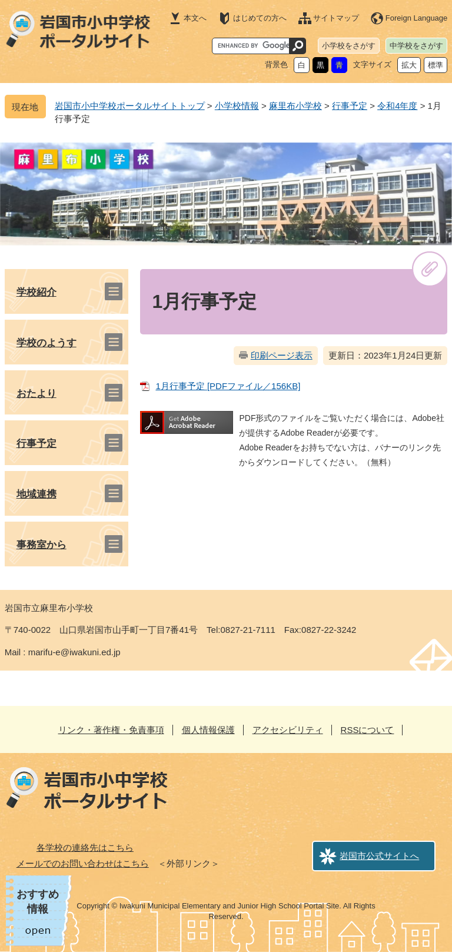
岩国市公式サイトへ (379, 856)
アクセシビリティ (287, 730)
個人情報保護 (208, 730)
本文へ (195, 18)
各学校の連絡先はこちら (85, 847)
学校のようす (46, 343)
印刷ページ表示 (282, 355)
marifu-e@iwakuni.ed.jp (74, 652)
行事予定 (349, 106)
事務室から (41, 544)
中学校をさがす (416, 45)
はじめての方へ (260, 18)
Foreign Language (416, 18)
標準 (435, 65)
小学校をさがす (348, 45)
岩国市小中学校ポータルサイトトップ (130, 106)
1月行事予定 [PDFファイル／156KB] (227, 386)
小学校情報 (237, 106)
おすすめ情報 (37, 901)
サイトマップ (336, 18)
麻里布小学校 (295, 106)
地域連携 (36, 494)
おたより (36, 393)
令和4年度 (397, 106)
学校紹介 (36, 292)
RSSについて (367, 730)
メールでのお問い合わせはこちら (82, 863)
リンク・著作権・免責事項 (111, 730)
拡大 (409, 65)
